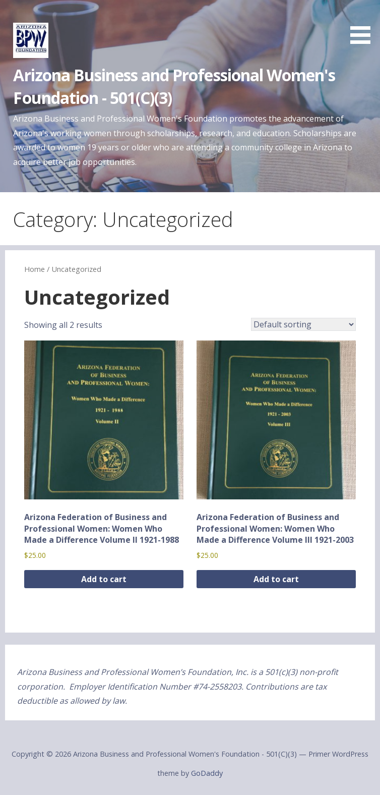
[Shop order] (303, 324)
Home (34, 269)
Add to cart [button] (103, 579)
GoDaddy (207, 773)
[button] (364, 23)
